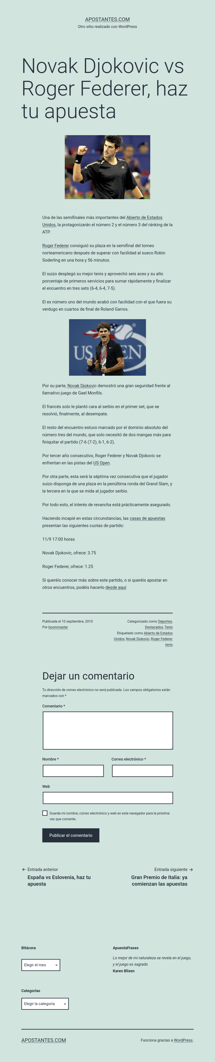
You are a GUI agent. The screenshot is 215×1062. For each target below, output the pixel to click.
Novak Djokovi (80, 385)
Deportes (165, 621)
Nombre (50, 759)
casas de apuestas (147, 518)
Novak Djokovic (137, 639)
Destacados (154, 627)
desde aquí (115, 587)
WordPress (183, 1040)
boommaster (58, 627)
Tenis (169, 627)
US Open (101, 462)
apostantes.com (107, 19)
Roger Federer (55, 245)
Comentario (53, 706)
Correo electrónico (129, 759)
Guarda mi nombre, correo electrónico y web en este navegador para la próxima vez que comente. (109, 816)
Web (46, 786)
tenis (169, 645)
